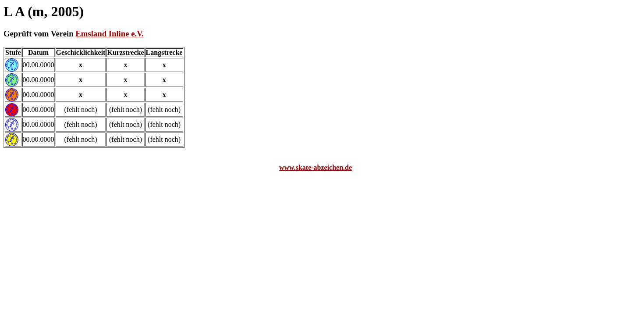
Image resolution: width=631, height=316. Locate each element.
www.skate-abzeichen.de (315, 167)
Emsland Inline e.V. (109, 33)
